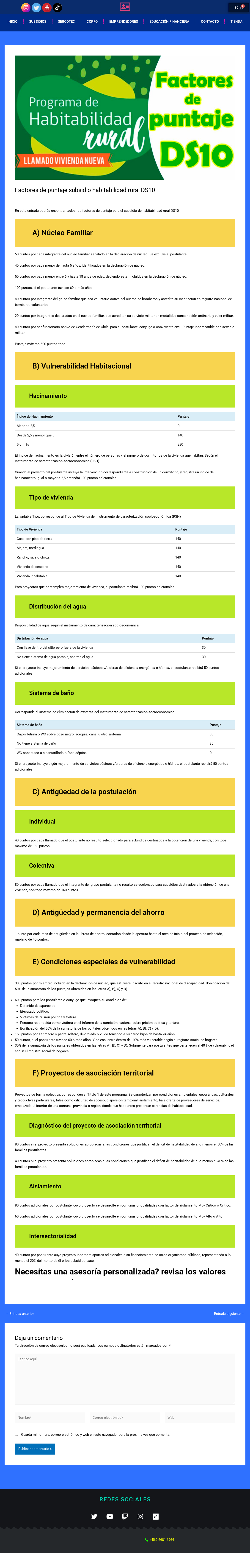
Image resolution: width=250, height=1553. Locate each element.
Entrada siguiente (229, 1314)
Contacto (210, 22)
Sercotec (66, 22)
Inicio (12, 22)
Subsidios (37, 22)
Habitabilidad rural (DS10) (67, 198)
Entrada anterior (19, 1314)
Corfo (92, 22)
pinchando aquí (43, 1277)
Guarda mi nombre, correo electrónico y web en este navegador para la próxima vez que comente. (95, 1435)
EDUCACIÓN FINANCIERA (169, 22)
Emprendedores (123, 22)
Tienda (236, 22)
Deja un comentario (30, 198)
